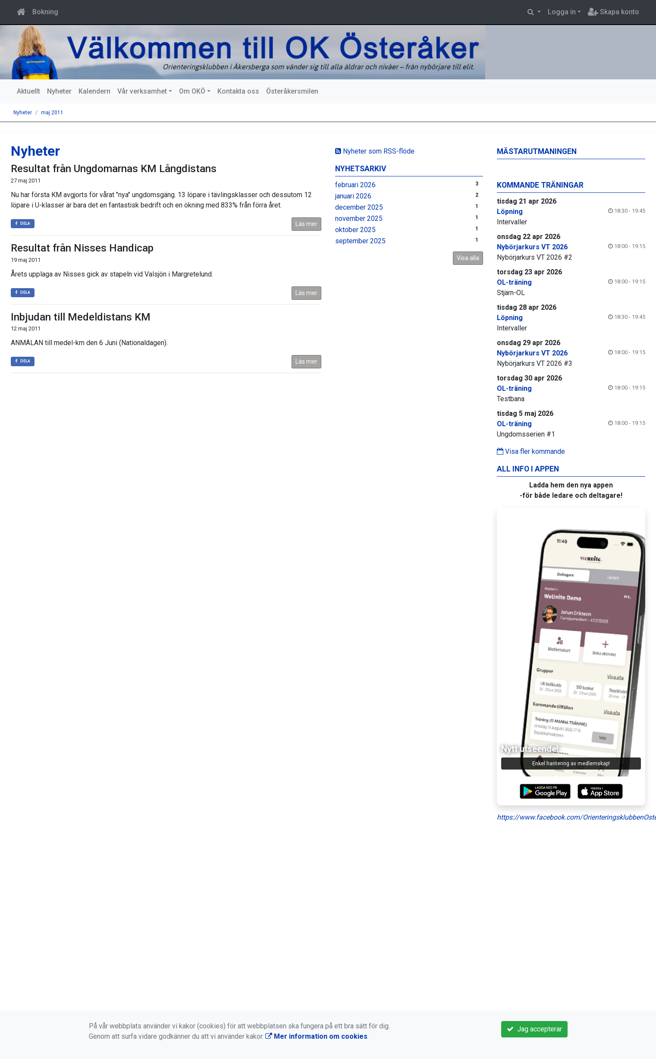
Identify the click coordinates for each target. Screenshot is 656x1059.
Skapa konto (613, 12)
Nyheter (59, 91)
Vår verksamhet (142, 91)
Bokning (45, 12)
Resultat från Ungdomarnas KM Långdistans (114, 169)
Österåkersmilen (292, 91)
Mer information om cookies (316, 1036)
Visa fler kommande (531, 451)
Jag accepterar (534, 1029)
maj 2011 (52, 113)
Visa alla (468, 258)
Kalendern (94, 91)
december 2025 (359, 207)
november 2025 (359, 218)
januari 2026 (353, 196)
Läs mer (306, 223)
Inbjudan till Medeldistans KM (81, 317)
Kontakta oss (238, 91)
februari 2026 (355, 185)
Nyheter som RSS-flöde (374, 151)
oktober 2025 (355, 230)
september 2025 (360, 241)
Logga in (562, 12)
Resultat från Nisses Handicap (82, 248)
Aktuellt (28, 91)
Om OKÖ (192, 91)
